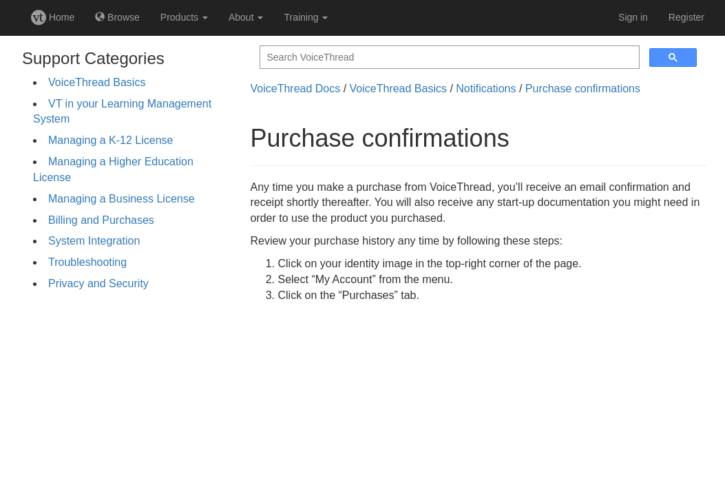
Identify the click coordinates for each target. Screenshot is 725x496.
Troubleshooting (87, 262)
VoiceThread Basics (96, 82)
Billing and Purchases (101, 220)
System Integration (94, 241)
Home (52, 17)
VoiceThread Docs (295, 88)
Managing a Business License (121, 199)
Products (184, 17)
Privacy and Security (98, 283)
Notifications (486, 88)
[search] (448, 57)
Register (686, 17)
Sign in (633, 17)
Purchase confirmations (582, 88)
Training (306, 17)
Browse (117, 17)
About (246, 17)
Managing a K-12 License (110, 140)
